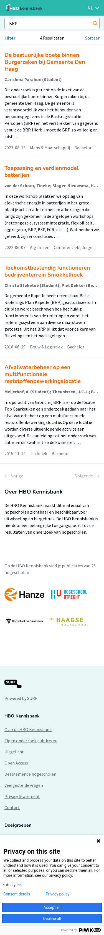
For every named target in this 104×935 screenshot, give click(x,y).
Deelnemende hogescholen (30, 774)
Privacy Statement (22, 796)
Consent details (16, 894)
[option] (52, 608)
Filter (9, 37)
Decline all (52, 918)
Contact (12, 807)
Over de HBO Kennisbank (28, 729)
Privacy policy (57, 894)
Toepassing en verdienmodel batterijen (41, 171)
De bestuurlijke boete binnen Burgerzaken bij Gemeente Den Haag (44, 62)
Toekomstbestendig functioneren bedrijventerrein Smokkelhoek (47, 271)
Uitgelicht (14, 752)
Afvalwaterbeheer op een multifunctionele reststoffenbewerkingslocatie (42, 374)
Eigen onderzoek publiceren (30, 740)
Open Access (16, 763)
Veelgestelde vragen (23, 785)
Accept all (52, 907)
